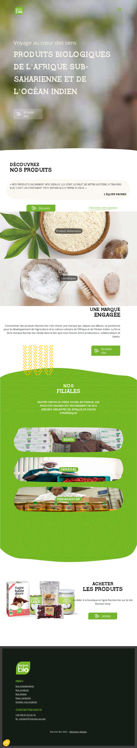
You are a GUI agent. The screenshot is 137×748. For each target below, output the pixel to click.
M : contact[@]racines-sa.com (31, 718)
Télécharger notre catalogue (103, 207)
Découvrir (41, 208)
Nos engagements (25, 686)
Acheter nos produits (26, 702)
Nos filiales (21, 694)
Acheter (103, 616)
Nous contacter (23, 698)
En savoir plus (25, 113)
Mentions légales (78, 731)
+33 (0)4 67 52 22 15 (26, 714)
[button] (6, 742)
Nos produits (22, 690)
